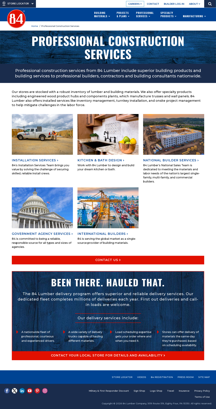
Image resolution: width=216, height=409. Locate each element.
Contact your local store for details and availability (108, 355)
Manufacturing (194, 14)
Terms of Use (202, 396)
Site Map (204, 377)
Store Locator (122, 377)
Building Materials (102, 14)
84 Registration (162, 377)
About (194, 3)
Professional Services (145, 14)
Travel (170, 390)
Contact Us (108, 260)
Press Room (186, 377)
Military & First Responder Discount (109, 390)
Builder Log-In (174, 3)
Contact (153, 3)
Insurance (184, 390)
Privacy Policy (202, 390)
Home (35, 26)
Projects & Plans (123, 14)
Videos (141, 377)
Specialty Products (168, 14)
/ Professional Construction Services (59, 26)
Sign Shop (139, 390)
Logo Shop (156, 390)
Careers (135, 3)
